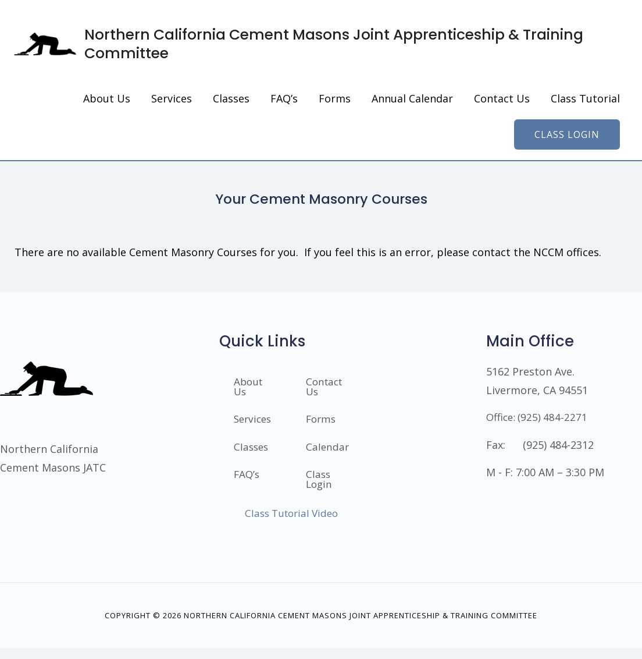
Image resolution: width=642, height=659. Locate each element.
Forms (322, 429)
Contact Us (325, 396)
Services (254, 429)
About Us (249, 396)
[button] (567, 143)
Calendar (328, 457)
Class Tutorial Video (291, 525)
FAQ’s (247, 485)
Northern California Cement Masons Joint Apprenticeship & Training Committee (361, 48)
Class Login (320, 490)
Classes (252, 457)
